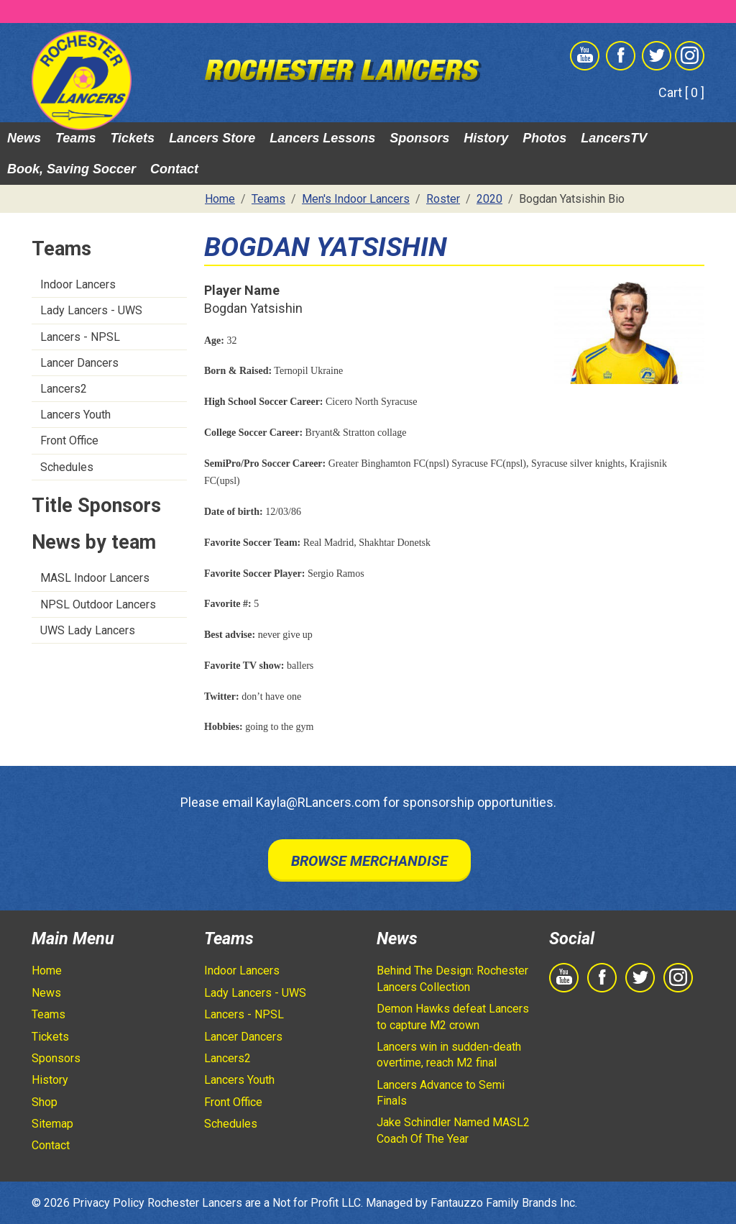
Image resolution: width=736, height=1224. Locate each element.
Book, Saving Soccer (71, 169)
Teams (75, 138)
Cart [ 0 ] (681, 92)
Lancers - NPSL (80, 337)
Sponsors (419, 138)
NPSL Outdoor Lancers (98, 604)
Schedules (66, 467)
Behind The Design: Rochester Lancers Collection (452, 978)
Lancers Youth (75, 414)
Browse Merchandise (369, 860)
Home (47, 970)
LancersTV (614, 138)
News (24, 138)
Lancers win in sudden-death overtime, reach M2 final (449, 1054)
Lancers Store (212, 138)
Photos (544, 138)
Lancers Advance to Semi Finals (441, 1092)
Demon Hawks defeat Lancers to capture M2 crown (453, 1016)
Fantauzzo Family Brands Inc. (504, 1203)
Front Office (69, 440)
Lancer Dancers (79, 363)
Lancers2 (63, 389)
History (486, 138)
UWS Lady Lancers (87, 630)
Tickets (132, 138)
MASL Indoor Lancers (95, 578)
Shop (45, 1102)
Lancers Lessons (322, 138)
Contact (174, 169)
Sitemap (52, 1124)
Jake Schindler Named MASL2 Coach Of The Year (453, 1130)
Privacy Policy (108, 1203)
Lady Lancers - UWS (91, 310)
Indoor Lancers (78, 284)
